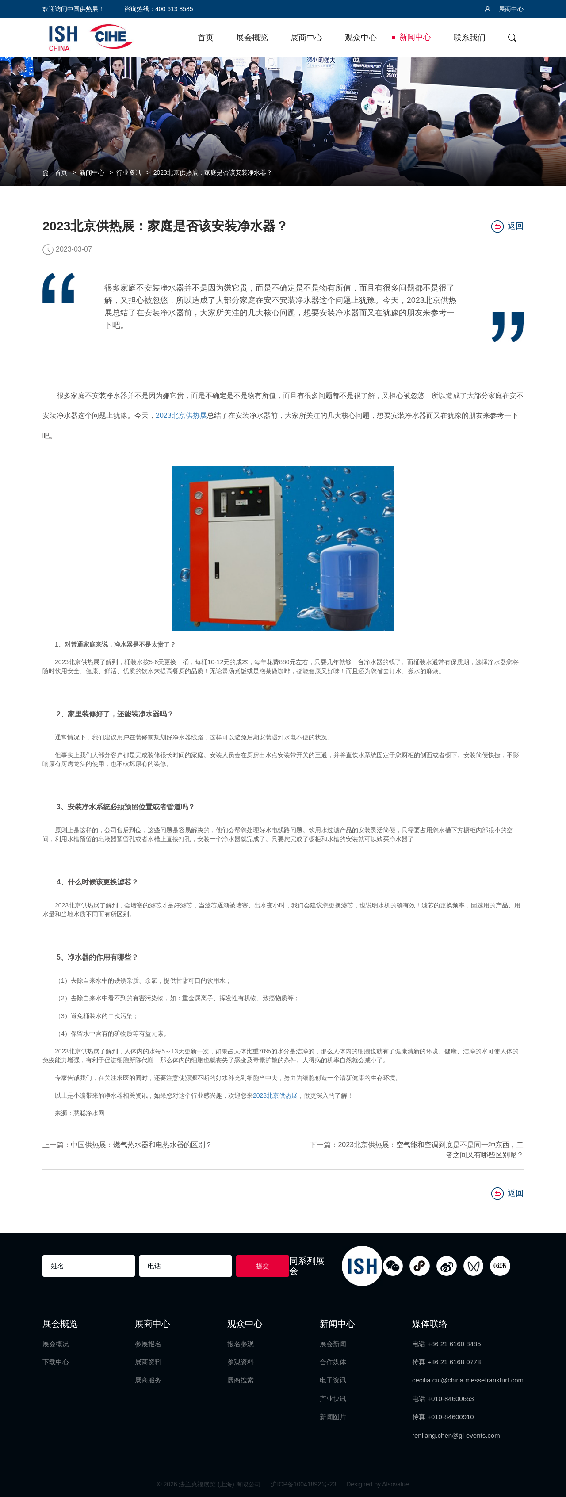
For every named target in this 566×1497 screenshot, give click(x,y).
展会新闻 (333, 1343)
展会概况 (55, 1343)
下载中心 (55, 1361)
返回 (507, 226)
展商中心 (504, 8)
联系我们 (470, 37)
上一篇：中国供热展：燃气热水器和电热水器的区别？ (127, 1144)
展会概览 (252, 37)
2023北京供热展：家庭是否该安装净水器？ (212, 172)
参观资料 (240, 1361)
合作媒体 (333, 1361)
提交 (262, 1265)
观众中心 (361, 37)
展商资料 (148, 1361)
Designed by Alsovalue (377, 1483)
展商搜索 (240, 1380)
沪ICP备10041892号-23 (304, 1483)
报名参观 (240, 1343)
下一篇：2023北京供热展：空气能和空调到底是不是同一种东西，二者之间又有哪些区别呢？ (417, 1149)
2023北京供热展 (181, 415)
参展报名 (148, 1343)
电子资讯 (333, 1380)
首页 (206, 37)
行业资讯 (128, 172)
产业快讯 (333, 1398)
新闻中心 (415, 37)
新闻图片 (333, 1416)
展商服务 (148, 1380)
